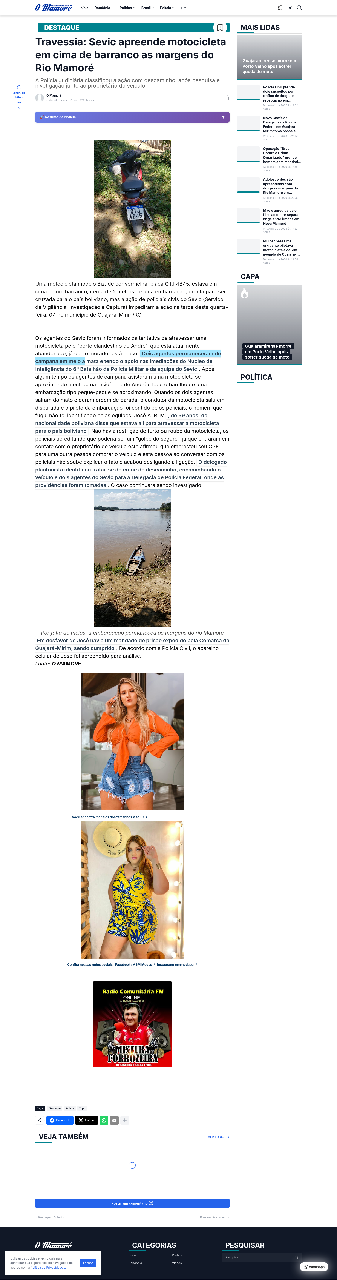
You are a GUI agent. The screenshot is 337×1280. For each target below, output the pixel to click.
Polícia (165, 8)
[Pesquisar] (297, 7)
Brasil (146, 8)
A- (19, 107)
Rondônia (102, 8)
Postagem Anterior (51, 1217)
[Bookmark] (220, 27)
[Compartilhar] (225, 98)
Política (126, 8)
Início (84, 8)
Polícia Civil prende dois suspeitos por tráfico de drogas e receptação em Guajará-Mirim (279, 93)
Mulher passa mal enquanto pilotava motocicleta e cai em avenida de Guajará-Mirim (280, 247)
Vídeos (177, 1263)
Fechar (88, 1263)
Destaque (62, 27)
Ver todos (216, 1137)
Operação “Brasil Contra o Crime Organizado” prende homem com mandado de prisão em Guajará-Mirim (281, 155)
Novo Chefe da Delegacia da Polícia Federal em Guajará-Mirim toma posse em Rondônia (281, 124)
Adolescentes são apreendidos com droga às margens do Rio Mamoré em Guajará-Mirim (280, 186)
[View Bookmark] (280, 9)
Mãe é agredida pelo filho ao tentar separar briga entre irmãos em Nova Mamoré (281, 217)
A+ (19, 102)
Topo (82, 1108)
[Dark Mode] (288, 7)
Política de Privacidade (47, 1267)
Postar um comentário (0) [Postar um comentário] (132, 1203)
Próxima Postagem (213, 1217)
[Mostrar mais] (124, 1120)
